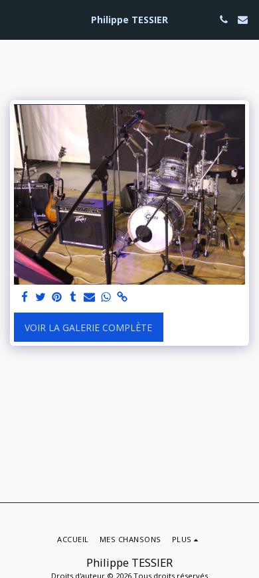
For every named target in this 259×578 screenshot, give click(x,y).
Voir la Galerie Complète (88, 327)
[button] (14, 19)
